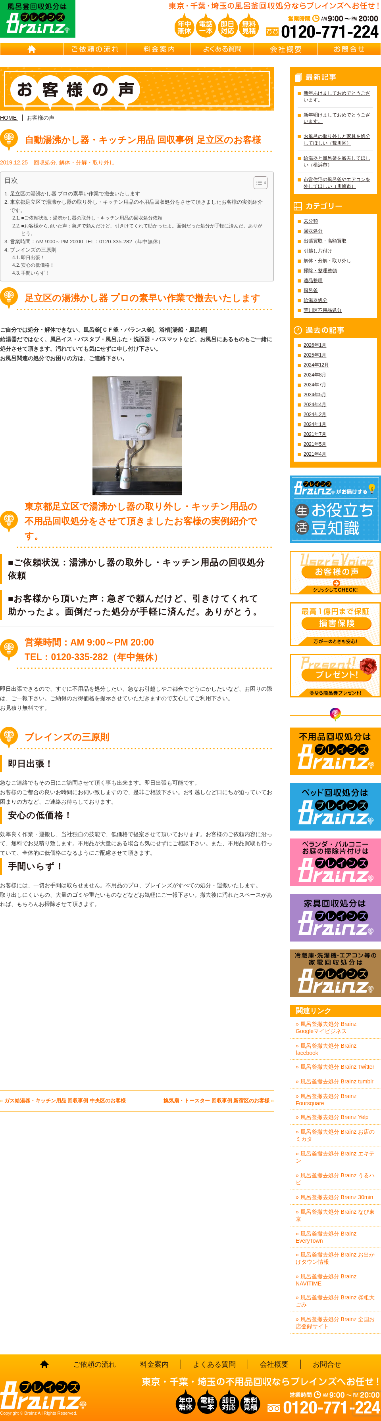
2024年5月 (315, 394)
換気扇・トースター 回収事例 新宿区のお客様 (216, 1101)
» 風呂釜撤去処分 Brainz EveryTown (326, 1237)
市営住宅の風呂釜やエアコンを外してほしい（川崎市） (337, 183)
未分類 (311, 221)
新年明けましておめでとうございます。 (337, 118)
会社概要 (286, 49)
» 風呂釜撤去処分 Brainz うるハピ (335, 1179)
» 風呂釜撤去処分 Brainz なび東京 (335, 1215)
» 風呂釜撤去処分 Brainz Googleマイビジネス (326, 1027)
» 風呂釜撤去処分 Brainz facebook (326, 1049)
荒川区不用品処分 (323, 310)
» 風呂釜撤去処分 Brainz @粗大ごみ (335, 1301)
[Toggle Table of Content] (257, 182)
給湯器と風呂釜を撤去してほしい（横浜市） (337, 161)
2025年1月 (315, 355)
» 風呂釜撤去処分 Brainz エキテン (335, 1157)
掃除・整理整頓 (320, 270)
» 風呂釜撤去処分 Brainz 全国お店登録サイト (335, 1322)
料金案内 (158, 49)
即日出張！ (33, 257)
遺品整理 (313, 280)
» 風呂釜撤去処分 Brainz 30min (334, 1197)
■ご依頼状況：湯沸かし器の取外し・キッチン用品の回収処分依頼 (91, 218)
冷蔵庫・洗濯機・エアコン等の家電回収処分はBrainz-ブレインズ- (335, 973)
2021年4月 (315, 454)
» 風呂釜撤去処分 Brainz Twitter (335, 1067)
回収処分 (45, 162)
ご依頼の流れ (95, 49)
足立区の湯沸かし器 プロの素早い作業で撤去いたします (75, 194)
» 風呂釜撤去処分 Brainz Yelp (332, 1117)
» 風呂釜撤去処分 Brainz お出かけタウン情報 (335, 1258)
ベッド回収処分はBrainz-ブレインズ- (335, 807)
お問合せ (349, 49)
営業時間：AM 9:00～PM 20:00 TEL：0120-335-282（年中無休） (86, 241)
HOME (32, 49)
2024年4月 (315, 404)
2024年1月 (315, 424)
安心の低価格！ (37, 265)
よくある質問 (222, 49)
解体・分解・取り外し (87, 162)
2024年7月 (315, 385)
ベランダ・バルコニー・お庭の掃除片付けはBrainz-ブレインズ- (335, 862)
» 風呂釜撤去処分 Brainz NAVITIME (326, 1280)
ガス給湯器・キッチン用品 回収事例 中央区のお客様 (65, 1101)
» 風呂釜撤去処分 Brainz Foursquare (326, 1099)
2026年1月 (315, 345)
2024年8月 (315, 375)
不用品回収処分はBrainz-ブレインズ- (335, 751)
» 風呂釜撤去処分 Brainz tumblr (334, 1081)
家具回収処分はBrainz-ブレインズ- (335, 918)
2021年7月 (315, 434)
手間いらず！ (35, 273)
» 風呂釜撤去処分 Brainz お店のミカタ (335, 1135)
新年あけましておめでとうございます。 (337, 96)
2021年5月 (315, 444)
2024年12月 (316, 365)
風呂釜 (311, 290)
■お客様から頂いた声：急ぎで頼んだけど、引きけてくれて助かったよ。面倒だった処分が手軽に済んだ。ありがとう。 (141, 229)
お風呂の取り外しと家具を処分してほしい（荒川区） (337, 140)
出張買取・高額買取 (325, 241)
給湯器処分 (315, 300)
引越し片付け (318, 251)
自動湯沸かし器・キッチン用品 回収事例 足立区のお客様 (143, 140)
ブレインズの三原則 (33, 250)
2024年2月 (315, 414)
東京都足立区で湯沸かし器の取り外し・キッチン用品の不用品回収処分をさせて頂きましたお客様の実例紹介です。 (136, 206)
